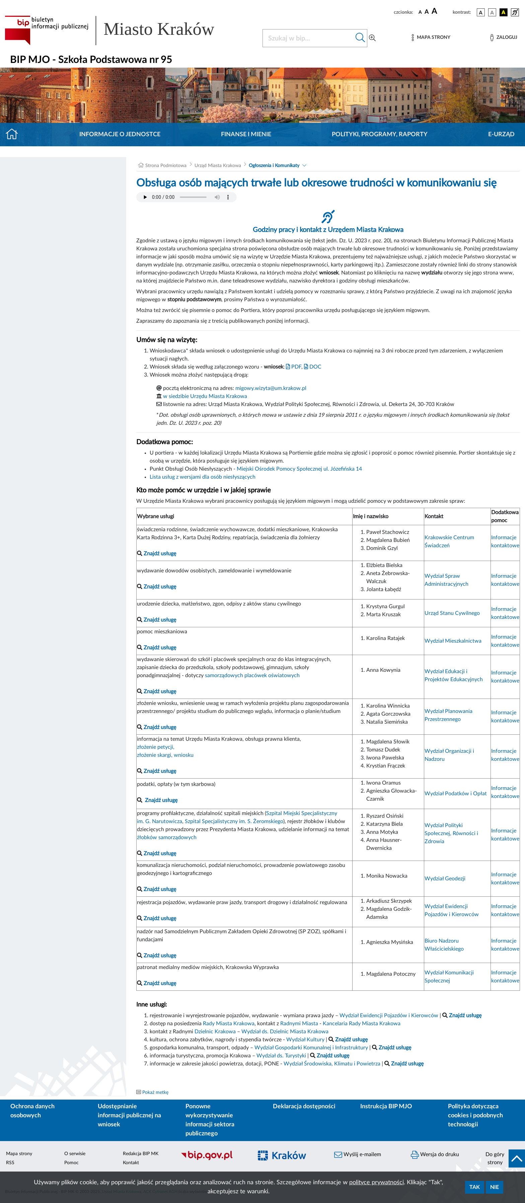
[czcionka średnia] (427, 12)
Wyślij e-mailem (357, 1155)
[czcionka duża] (441, 11)
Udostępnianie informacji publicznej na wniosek (129, 1116)
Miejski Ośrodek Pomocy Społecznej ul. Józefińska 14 (299, 469)
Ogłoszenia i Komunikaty (274, 165)
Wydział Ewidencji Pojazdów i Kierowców (389, 1015)
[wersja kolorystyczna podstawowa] (481, 12)
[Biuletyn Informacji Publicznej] (213, 1159)
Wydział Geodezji (445, 878)
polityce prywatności (376, 1183)
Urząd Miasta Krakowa (218, 165)
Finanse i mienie (246, 135)
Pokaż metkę (155, 1092)
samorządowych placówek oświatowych (252, 675)
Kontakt (131, 1162)
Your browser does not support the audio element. (186, 197)
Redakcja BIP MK (140, 1153)
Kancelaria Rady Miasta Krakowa (361, 1023)
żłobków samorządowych (167, 837)
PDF (293, 367)
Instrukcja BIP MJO (386, 1107)
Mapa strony (19, 1153)
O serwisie (74, 1153)
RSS (10, 1162)
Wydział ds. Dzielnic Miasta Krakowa (284, 1031)
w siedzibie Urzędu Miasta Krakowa (205, 396)
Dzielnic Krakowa (215, 1031)
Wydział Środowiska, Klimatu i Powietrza (332, 1063)
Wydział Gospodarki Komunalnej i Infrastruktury (311, 1047)
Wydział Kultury (305, 1039)
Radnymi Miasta (299, 1023)
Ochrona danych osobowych (32, 1111)
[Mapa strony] (430, 37)
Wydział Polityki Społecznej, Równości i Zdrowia (451, 833)
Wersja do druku (435, 1155)
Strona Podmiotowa (165, 165)
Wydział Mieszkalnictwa (453, 641)
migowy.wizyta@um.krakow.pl (270, 388)
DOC (312, 367)
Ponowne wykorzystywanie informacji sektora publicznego (209, 1120)
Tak (474, 1187)
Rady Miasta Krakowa (228, 1023)
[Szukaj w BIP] (308, 38)
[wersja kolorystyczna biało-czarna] (492, 12)
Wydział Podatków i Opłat (456, 793)
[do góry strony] (503, 1158)
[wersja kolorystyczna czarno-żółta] (504, 12)
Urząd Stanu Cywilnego (452, 613)
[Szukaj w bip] (360, 38)
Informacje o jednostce (119, 135)
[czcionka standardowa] (420, 12)
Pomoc (71, 1162)
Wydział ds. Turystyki (281, 1055)
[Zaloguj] (503, 37)
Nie (494, 1187)
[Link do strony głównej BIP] (119, 30)
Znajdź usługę (161, 800)
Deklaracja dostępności (304, 1107)
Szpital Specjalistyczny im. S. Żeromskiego (234, 821)
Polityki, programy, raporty (380, 135)
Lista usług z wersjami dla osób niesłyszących (202, 477)
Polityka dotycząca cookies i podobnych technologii (475, 1116)
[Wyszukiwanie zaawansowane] (372, 38)
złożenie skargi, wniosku (165, 755)
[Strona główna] (14, 135)
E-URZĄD (501, 135)
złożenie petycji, (155, 747)
